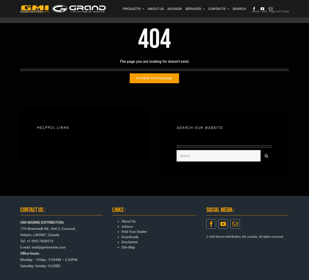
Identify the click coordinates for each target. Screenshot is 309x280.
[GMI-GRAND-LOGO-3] (63, 6)
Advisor (127, 227)
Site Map (128, 247)
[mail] (270, 9)
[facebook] (254, 9)
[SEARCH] (239, 8)
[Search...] (219, 156)
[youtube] (262, 9)
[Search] (266, 156)
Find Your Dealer (134, 232)
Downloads (130, 237)
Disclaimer (129, 242)
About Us (128, 221)
